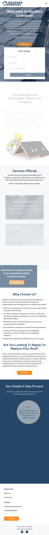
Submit (29, 75)
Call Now (24, 45)
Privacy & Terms (21, 526)
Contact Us (8, 497)
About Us (7, 493)
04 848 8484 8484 (10, 510)
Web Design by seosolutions (24, 529)
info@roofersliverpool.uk (13, 506)
